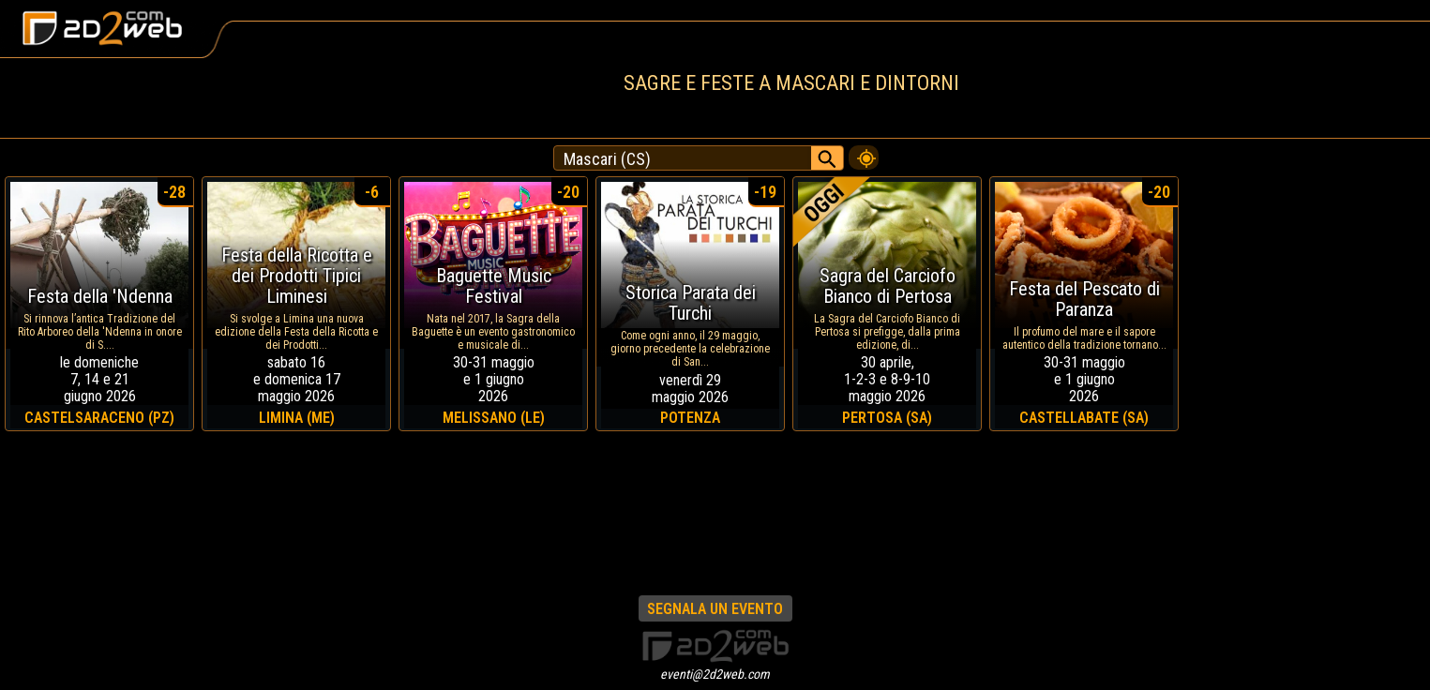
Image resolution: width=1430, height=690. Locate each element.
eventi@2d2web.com (715, 674)
